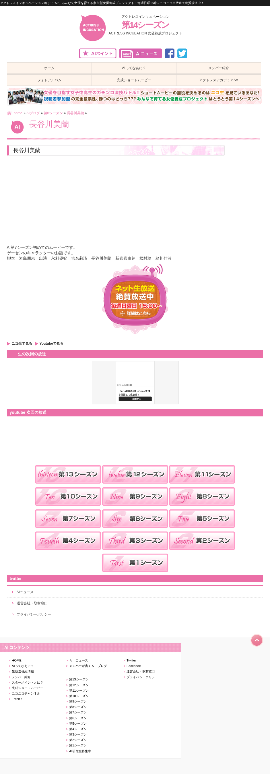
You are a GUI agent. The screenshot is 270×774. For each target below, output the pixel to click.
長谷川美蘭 (75, 113)
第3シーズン (78, 734)
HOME (17, 660)
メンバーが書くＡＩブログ (88, 666)
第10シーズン (79, 696)
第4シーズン (78, 729)
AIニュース (25, 592)
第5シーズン (78, 723)
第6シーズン (53, 113)
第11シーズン (79, 690)
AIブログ (33, 113)
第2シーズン (78, 740)
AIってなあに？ (23, 666)
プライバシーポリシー (34, 614)
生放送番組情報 (23, 671)
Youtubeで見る (51, 344)
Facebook (134, 666)
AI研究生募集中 (80, 751)
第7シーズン (78, 712)
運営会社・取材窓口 (32, 603)
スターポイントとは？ (27, 682)
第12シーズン (79, 685)
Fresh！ (17, 699)
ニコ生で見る (21, 344)
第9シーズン (78, 701)
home (18, 113)
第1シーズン (78, 745)
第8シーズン (78, 707)
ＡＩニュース (78, 660)
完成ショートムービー (27, 688)
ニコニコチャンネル (26, 693)
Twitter (131, 660)
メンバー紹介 (21, 677)
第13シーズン (79, 679)
